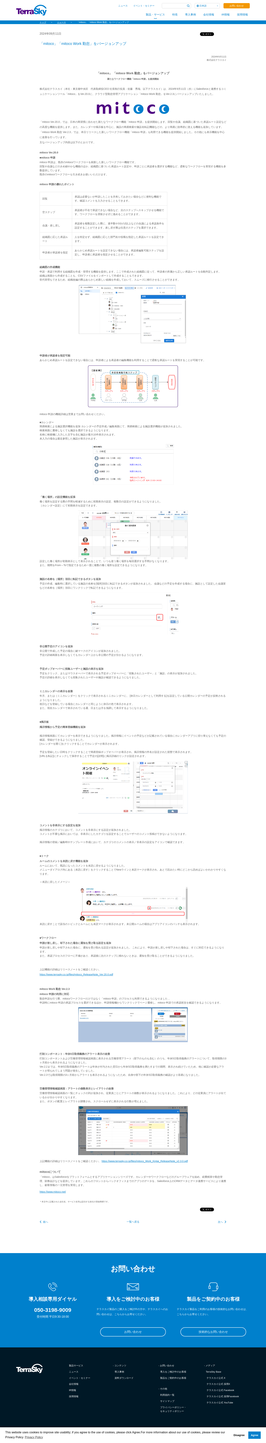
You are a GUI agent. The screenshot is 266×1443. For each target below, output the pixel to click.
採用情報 (242, 14)
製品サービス (76, 1365)
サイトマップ (167, 1401)
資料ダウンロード (124, 1378)
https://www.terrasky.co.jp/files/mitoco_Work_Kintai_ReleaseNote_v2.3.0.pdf (145, 1161)
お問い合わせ (237, 5)
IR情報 (225, 14)
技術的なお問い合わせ (213, 1331)
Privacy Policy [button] (34, 1437)
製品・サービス (155, 14)
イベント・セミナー (144, 5)
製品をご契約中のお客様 (173, 1378)
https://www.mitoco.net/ (53, 1191)
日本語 (203, 5)
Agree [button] (254, 1435)
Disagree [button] (239, 1435)
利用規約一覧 (167, 1395)
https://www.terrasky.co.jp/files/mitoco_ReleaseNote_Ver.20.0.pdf (76, 974)
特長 (175, 14)
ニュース (123, 5)
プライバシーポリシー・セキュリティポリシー (173, 1409)
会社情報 (208, 14)
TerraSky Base (213, 1371)
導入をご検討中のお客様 (173, 1371)
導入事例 (190, 14)
